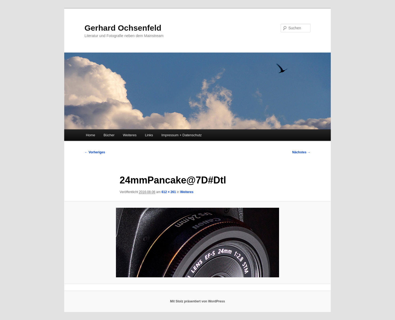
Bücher (108, 135)
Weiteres (129, 135)
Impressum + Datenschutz (182, 135)
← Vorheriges (94, 152)
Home (90, 135)
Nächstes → (301, 152)
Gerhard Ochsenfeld (122, 27)
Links (149, 135)
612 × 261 (169, 192)
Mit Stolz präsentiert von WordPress (197, 301)
